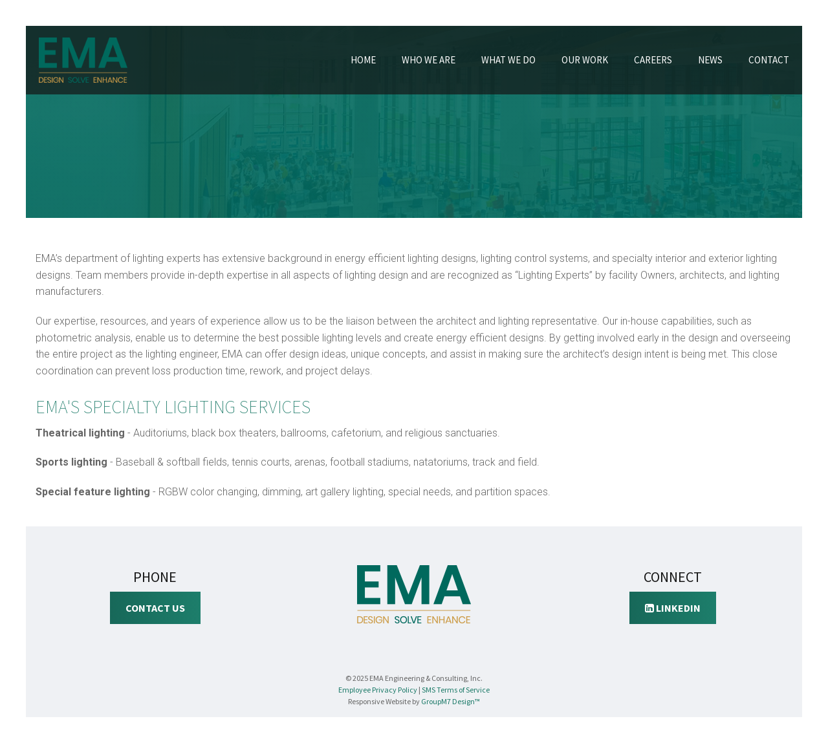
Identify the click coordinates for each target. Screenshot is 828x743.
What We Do (508, 60)
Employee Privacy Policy (377, 690)
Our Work (584, 60)
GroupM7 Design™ (450, 701)
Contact (768, 60)
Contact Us (155, 607)
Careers (653, 60)
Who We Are (428, 60)
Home (363, 60)
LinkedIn (673, 607)
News (710, 60)
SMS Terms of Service (456, 690)
